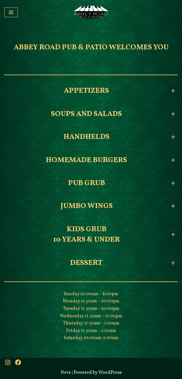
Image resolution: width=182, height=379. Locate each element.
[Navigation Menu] (11, 12)
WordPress (110, 373)
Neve (66, 373)
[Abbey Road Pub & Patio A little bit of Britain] (91, 12)
